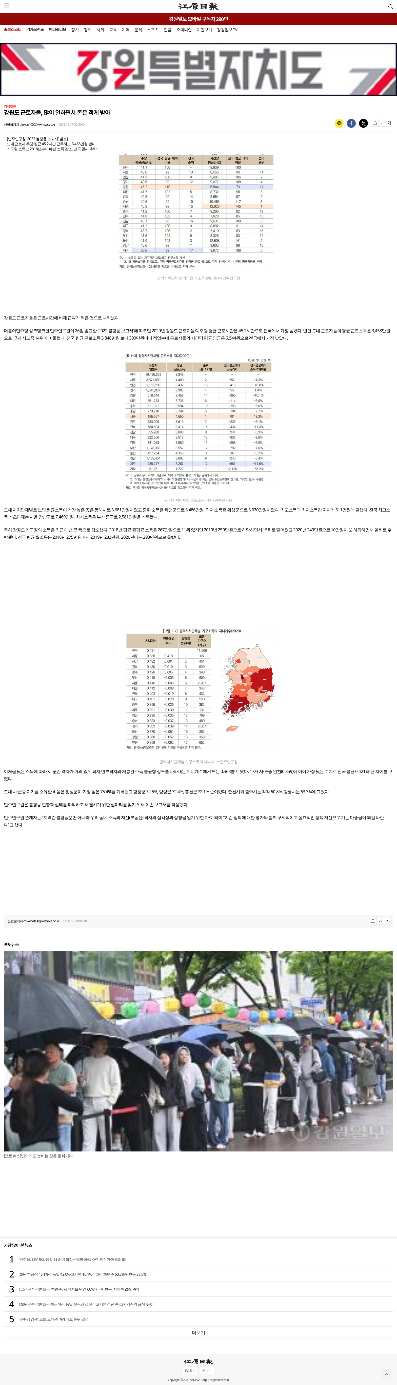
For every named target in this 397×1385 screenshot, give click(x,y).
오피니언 (184, 29)
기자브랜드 (35, 29)
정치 (75, 29)
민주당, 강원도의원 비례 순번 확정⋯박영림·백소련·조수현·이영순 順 (72, 1259)
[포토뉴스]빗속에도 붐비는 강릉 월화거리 (38, 1156)
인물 (167, 29)
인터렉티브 (57, 29)
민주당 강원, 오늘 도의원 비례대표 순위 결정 (54, 1318)
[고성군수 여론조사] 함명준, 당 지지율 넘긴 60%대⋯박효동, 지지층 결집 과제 (79, 1289)
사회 (100, 29)
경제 (87, 29)
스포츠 (152, 29)
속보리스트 (12, 29)
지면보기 (204, 29)
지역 (125, 29)
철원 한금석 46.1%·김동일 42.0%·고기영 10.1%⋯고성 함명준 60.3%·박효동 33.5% (82, 1274)
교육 (113, 29)
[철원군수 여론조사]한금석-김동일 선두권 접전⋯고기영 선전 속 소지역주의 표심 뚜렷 (86, 1304)
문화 (138, 29)
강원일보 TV (227, 29)
